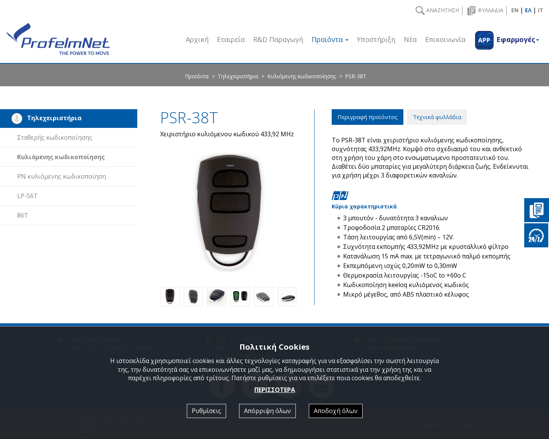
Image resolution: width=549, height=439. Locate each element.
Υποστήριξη (376, 39)
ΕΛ (528, 10)
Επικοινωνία (445, 39)
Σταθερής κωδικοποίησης (54, 137)
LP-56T (27, 196)
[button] (506, 39)
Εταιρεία (231, 39)
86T (22, 215)
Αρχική (197, 39)
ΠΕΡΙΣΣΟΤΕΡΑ (274, 390)
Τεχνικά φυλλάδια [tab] (437, 117)
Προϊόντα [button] (329, 39)
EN (514, 10)
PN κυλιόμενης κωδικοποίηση (61, 176)
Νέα (410, 39)
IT (540, 10)
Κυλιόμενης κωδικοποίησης (301, 76)
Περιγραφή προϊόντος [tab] (367, 117)
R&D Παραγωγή (278, 39)
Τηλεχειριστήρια (238, 76)
